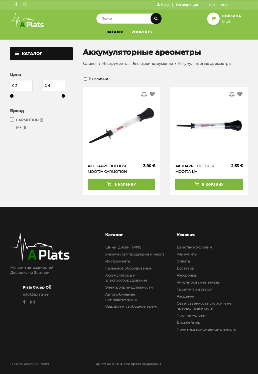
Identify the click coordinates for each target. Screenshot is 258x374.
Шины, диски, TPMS (123, 247)
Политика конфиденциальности (206, 329)
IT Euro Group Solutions (29, 364)
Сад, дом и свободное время (131, 306)
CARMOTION (29, 120)
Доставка (185, 268)
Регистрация (187, 5)
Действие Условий (194, 247)
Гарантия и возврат (195, 289)
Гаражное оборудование (128, 268)
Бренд (17, 110)
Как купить (187, 254)
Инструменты (114, 63)
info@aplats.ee (35, 294)
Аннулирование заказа (198, 282)
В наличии (98, 79)
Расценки (186, 296)
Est (212, 5)
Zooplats (142, 32)
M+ (21, 127)
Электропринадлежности (129, 287)
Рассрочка (186, 275)
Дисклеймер (188, 322)
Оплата (183, 261)
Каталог (115, 32)
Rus (224, 5)
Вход (163, 5)
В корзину (121, 184)
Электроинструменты (153, 63)
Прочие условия (192, 315)
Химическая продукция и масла (134, 254)
